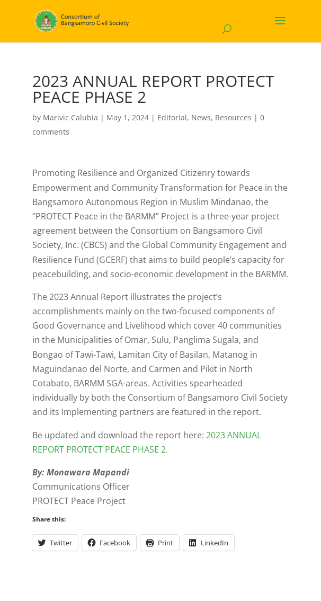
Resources (233, 117)
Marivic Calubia (70, 117)
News (201, 117)
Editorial (172, 117)
